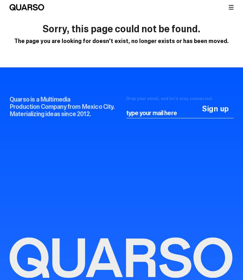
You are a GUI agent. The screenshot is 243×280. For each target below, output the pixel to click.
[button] (231, 7)
